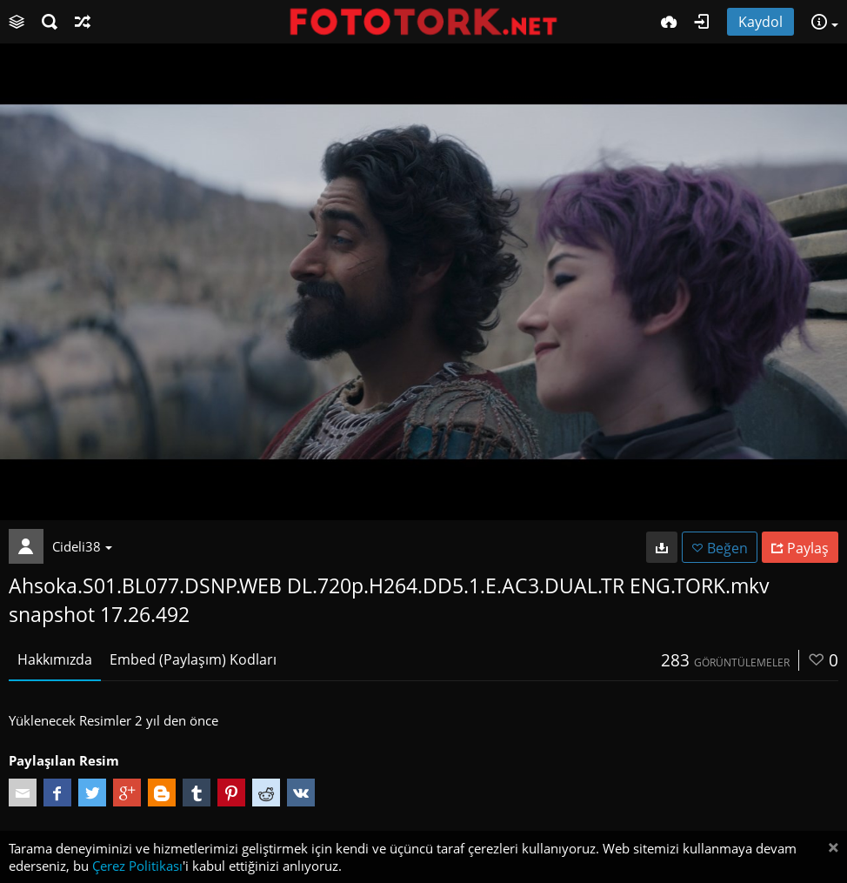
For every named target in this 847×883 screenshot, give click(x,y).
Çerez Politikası (137, 865)
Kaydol (760, 21)
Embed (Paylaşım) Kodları (193, 659)
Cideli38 (82, 546)
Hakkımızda (54, 659)
